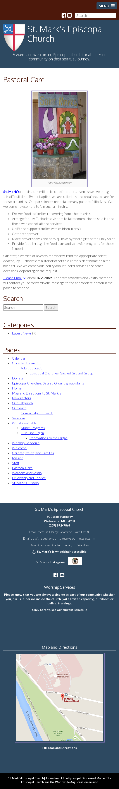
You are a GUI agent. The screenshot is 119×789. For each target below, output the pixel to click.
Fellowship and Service (29, 478)
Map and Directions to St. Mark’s (36, 393)
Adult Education (32, 368)
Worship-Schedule (26, 443)
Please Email (12, 278)
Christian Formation (26, 363)
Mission (17, 458)
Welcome (19, 448)
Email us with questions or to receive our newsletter (57, 538)
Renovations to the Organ (48, 438)
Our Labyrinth (22, 403)
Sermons (18, 418)
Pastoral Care (24, 79)
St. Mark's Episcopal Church (66, 33)
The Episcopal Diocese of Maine (84, 778)
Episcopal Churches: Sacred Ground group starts (48, 383)
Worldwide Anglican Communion (76, 782)
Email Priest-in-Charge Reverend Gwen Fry (57, 532)
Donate (18, 378)
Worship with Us (24, 423)
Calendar (19, 358)
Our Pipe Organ (32, 433)
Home (17, 388)
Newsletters (21, 398)
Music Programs (33, 428)
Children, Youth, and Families (33, 453)
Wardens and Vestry (27, 473)
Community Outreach (37, 413)
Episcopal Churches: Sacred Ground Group (61, 373)
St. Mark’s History (25, 483)
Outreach (19, 408)
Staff (15, 463)
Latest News (21, 333)
